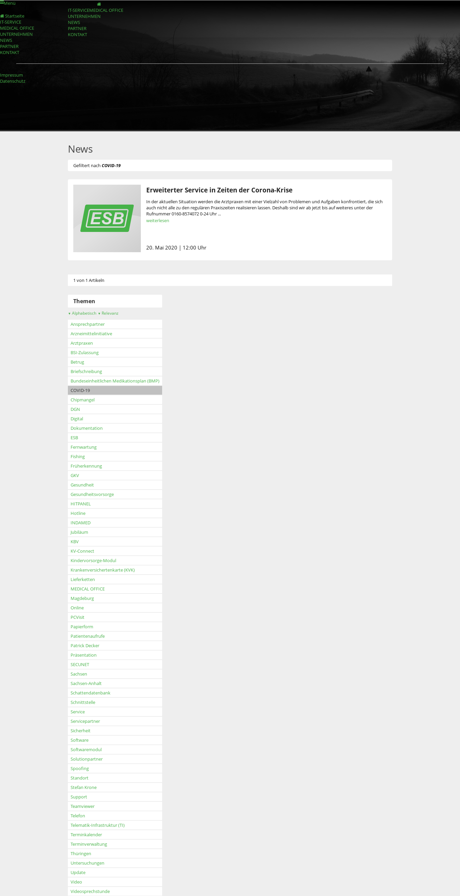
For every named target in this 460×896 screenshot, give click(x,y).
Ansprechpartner (88, 324)
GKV (75, 475)
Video (76, 882)
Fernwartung (84, 447)
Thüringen (81, 853)
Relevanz (108, 313)
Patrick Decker (85, 645)
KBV (75, 541)
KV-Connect (82, 551)
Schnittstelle (83, 702)
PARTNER (77, 28)
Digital (77, 419)
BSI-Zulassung (85, 352)
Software (79, 740)
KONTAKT (77, 34)
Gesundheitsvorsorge (92, 494)
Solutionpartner (87, 759)
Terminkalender (86, 835)
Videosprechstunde (90, 891)
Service (78, 712)
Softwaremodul (86, 749)
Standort (79, 778)
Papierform (82, 627)
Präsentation (84, 655)
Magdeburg (82, 598)
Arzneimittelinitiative (91, 334)
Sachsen (79, 674)
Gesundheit (82, 485)
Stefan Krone (84, 787)
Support (79, 797)
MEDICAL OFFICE (106, 10)
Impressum (11, 75)
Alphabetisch (82, 313)
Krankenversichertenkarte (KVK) (103, 570)
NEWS (74, 22)
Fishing (78, 456)
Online (77, 608)
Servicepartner (85, 721)
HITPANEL (81, 504)
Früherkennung (86, 466)
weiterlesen (157, 220)
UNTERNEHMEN (84, 16)
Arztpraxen (82, 343)
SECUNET (80, 664)
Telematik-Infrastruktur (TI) (98, 825)
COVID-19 (80, 390)
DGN (75, 409)
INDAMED (81, 523)
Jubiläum (79, 532)
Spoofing (80, 768)
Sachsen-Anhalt (86, 683)
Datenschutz (12, 81)
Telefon (78, 816)
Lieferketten (83, 579)
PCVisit (77, 617)
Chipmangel (83, 400)
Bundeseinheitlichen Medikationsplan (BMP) (115, 381)
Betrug (77, 362)
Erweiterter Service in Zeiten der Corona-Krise (219, 190)
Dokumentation (87, 428)
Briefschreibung (86, 371)
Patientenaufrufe (88, 636)
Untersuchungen (87, 863)
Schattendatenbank (90, 693)
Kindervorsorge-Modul (93, 560)
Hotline (78, 513)
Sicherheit (81, 731)
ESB (74, 437)
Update (78, 872)
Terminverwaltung (89, 844)
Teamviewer (83, 806)
